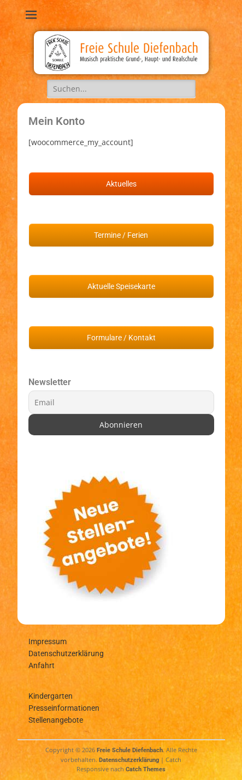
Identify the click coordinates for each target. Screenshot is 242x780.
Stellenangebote (55, 720)
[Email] (121, 402)
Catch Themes (146, 769)
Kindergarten (50, 696)
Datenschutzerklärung (66, 653)
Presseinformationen (63, 708)
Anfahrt (41, 665)
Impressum (47, 641)
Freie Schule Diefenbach (130, 750)
